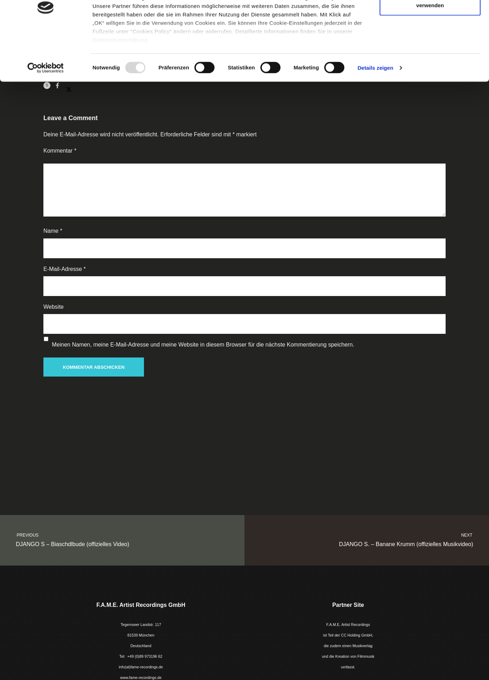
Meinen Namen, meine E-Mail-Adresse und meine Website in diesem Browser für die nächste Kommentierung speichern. (203, 345)
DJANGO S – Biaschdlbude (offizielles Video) (116, 539)
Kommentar (59, 151)
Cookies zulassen (430, 19)
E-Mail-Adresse (64, 269)
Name (52, 231)
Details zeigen (375, 113)
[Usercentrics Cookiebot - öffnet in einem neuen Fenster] (46, 113)
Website (53, 307)
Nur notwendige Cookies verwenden (430, 46)
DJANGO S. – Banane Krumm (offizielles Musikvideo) (373, 539)
